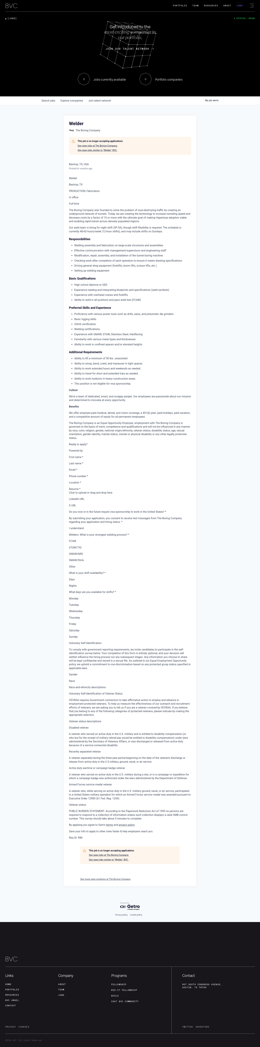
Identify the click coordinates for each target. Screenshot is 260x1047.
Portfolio (180, 5)
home (8, 984)
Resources (211, 5)
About (227, 5)
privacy (10, 1027)
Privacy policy (121, 915)
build (115, 996)
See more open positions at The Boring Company (105, 879)
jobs (48, 100)
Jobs (239, 5)
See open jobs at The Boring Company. (98, 145)
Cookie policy (136, 915)
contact (10, 1005)
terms (109, 824)
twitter (187, 1027)
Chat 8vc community (125, 1001)
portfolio (12, 990)
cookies (24, 1027)
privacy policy (127, 824)
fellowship (119, 984)
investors (202, 1027)
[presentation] (130, 493)
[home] (11, 6)
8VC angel (12, 1000)
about (62, 984)
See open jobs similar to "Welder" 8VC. (97, 150)
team (61, 990)
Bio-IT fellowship (124, 990)
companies (72, 100)
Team (195, 5)
